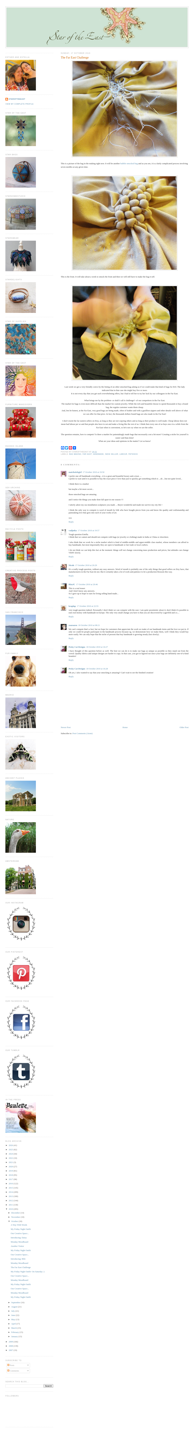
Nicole (71, 565)
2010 (11, 1209)
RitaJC (72, 584)
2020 (11, 1166)
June (13, 1315)
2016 (11, 1183)
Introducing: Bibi (18, 1259)
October (15, 1221)
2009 (11, 1341)
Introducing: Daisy (19, 1237)
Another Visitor (17, 1246)
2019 (11, 1171)
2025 (11, 1149)
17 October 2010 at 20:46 (87, 584)
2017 (11, 1179)
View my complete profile (19, 104)
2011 (11, 1205)
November (16, 1217)
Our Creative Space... (20, 1233)
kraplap (72, 606)
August (14, 1306)
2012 (11, 1200)
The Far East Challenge (75, 57)
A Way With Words (19, 1225)
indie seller (111, 454)
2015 (11, 1188)
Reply (71, 522)
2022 (11, 1158)
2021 (11, 1162)
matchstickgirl (75, 472)
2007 (11, 1350)
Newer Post (65, 727)
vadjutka (73, 530)
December (16, 1213)
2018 (11, 1175)
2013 (11, 1196)
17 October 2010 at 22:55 (87, 606)
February (15, 1332)
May (13, 1319)
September (16, 1302)
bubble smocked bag (129, 163)
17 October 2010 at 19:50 (93, 472)
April (13, 1323)
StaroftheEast (17, 99)
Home (125, 727)
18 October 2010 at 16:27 (97, 647)
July (13, 1311)
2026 (11, 1145)
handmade (98, 454)
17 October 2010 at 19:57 (88, 530)
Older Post (183, 727)
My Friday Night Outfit (21, 1229)
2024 (11, 1154)
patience (133, 454)
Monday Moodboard (19, 1242)
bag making (75, 454)
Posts (10, 1365)
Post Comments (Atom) (82, 733)
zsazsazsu (73, 625)
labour (123, 454)
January (14, 1336)
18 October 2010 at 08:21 (89, 625)
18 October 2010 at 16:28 (97, 668)
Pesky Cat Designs (77, 647)
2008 (11, 1346)
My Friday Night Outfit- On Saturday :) (28, 1271)
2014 (11, 1192)
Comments (13, 1371)
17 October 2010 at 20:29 (86, 565)
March (14, 1328)
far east (87, 454)
